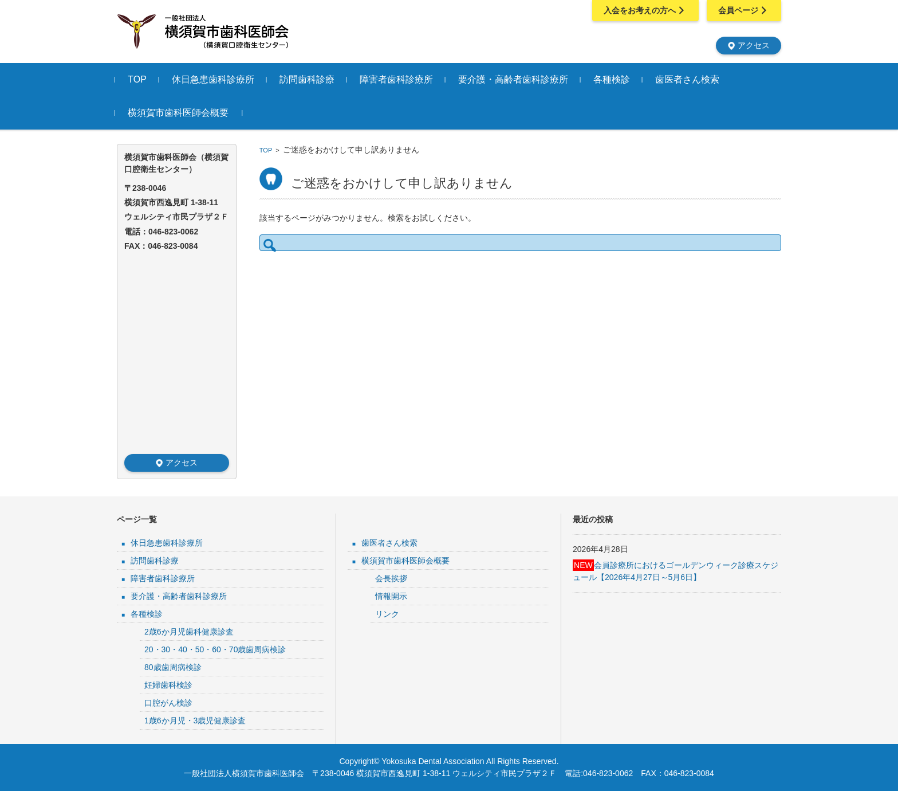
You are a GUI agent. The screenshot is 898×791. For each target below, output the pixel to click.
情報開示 (391, 596)
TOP (138, 79)
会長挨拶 (391, 578)
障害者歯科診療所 (398, 79)
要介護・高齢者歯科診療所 (515, 79)
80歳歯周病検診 (173, 667)
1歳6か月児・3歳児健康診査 (195, 720)
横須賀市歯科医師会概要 (179, 113)
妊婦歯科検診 (168, 685)
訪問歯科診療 (308, 79)
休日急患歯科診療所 (215, 79)
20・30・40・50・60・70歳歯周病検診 (215, 649)
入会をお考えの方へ (645, 10)
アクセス (748, 45)
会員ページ (744, 10)
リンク (387, 613)
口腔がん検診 (168, 702)
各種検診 (613, 79)
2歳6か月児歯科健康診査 (189, 631)
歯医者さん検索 (689, 79)
